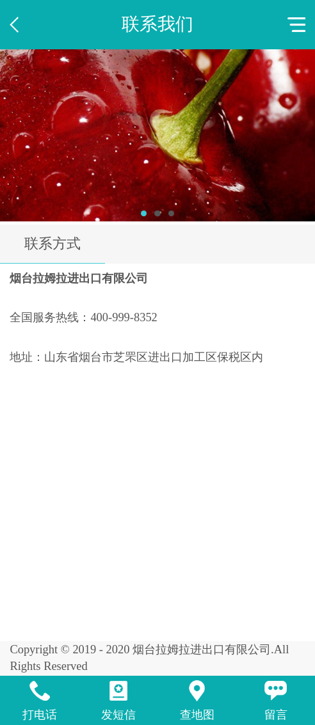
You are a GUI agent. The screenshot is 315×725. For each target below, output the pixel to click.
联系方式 (52, 243)
